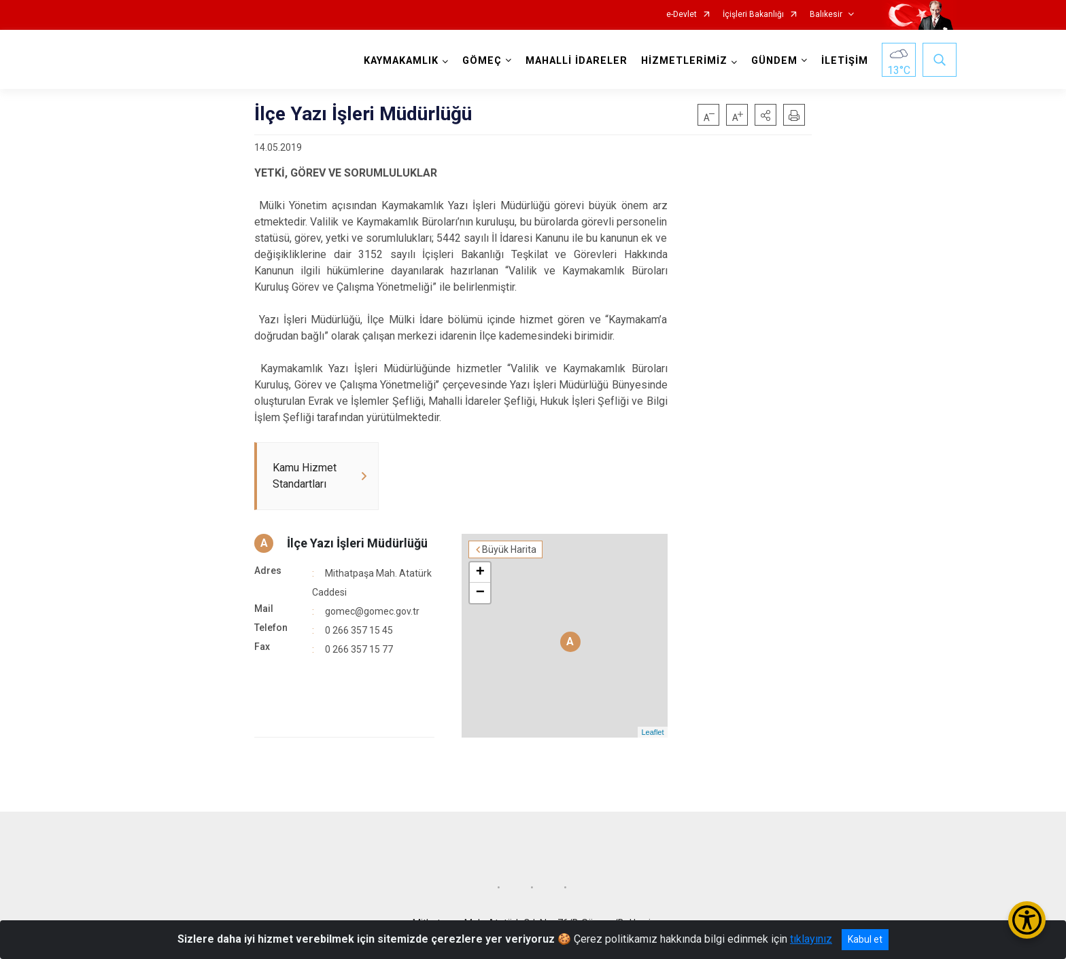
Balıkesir (826, 14)
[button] (765, 115)
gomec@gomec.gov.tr (372, 611)
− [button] (480, 593)
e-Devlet (681, 14)
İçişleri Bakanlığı (753, 14)
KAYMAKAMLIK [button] (401, 61)
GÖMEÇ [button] (482, 61)
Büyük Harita (509, 549)
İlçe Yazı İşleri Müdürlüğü (357, 543)
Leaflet (652, 732)
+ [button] (480, 572)
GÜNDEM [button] (774, 61)
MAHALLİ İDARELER (576, 61)
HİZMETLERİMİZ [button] (684, 61)
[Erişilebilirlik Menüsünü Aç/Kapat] (1027, 920)
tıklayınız (811, 939)
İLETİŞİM (844, 61)
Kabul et (865, 939)
